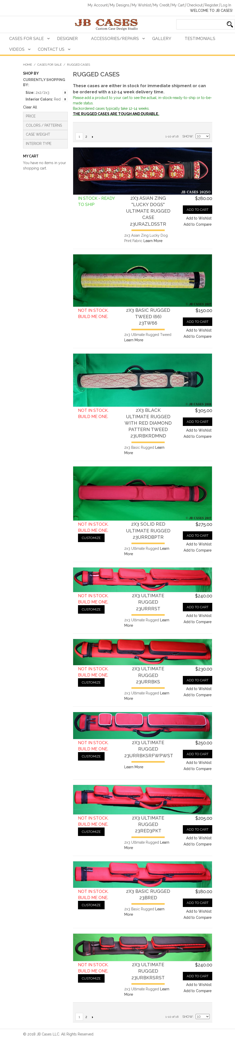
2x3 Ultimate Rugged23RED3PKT (148, 824)
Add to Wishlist (198, 218)
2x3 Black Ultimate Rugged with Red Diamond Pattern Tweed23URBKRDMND (148, 423)
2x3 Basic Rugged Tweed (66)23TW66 (148, 316)
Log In (226, 5)
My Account (98, 5)
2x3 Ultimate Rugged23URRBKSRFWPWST (148, 749)
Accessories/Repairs (115, 38)
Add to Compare (197, 224)
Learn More (152, 241)
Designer (67, 38)
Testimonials (200, 38)
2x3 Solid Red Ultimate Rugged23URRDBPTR (148, 530)
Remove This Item (65, 92)
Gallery (161, 38)
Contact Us (51, 49)
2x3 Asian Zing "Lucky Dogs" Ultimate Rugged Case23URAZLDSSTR (148, 211)
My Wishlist (141, 5)
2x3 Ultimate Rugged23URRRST (148, 602)
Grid (204, 127)
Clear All (30, 107)
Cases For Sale (26, 38)
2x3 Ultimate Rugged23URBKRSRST (148, 971)
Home (27, 64)
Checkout (195, 5)
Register (211, 5)
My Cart (178, 5)
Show (187, 136)
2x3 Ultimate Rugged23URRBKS (148, 675)
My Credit (161, 5)
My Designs (119, 5)
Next (92, 137)
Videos (17, 49)
